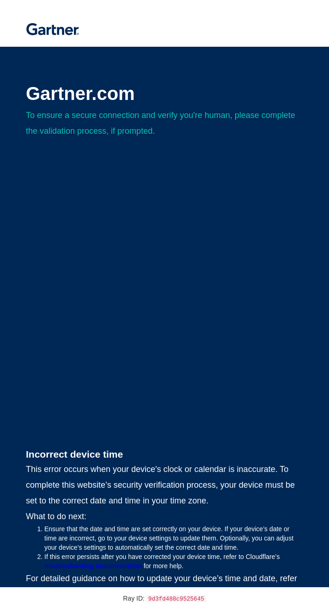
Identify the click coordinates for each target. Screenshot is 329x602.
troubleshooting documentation (93, 566)
